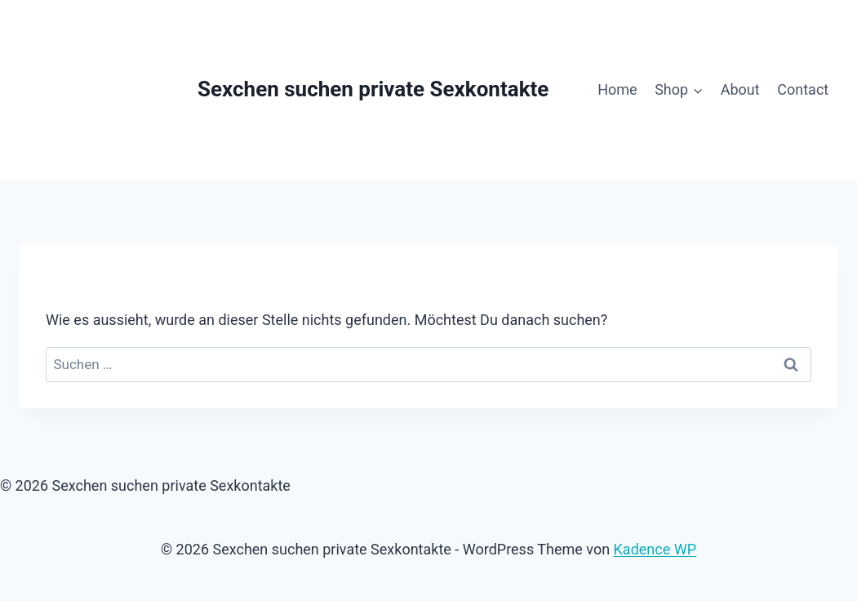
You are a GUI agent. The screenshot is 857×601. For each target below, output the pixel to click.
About (740, 89)
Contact (802, 89)
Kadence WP (655, 549)
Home (617, 89)
